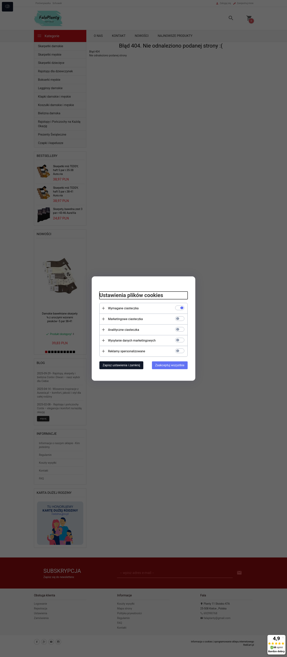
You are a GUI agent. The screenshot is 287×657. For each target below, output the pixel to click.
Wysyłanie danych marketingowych (132, 340)
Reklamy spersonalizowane (126, 351)
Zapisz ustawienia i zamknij (121, 365)
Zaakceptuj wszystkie (169, 365)
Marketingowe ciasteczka (125, 319)
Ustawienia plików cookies (131, 295)
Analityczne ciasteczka (123, 330)
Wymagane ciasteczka (123, 308)
